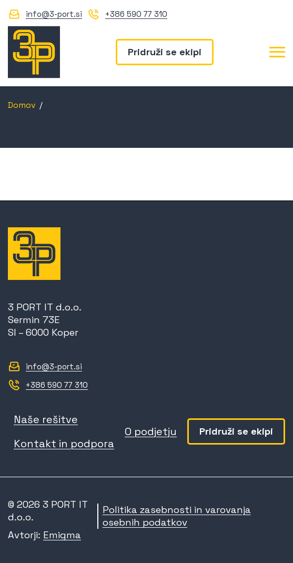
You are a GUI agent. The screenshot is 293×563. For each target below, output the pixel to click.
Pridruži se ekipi (164, 52)
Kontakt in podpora (64, 443)
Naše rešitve (46, 419)
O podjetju (151, 431)
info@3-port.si (54, 14)
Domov (22, 104)
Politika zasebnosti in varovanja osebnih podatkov (177, 516)
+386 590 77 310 (136, 14)
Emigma (62, 535)
